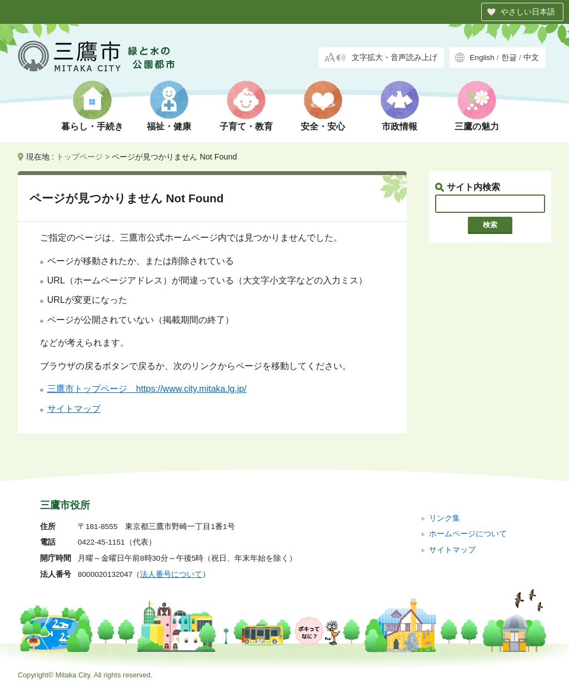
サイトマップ (74, 408)
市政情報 (399, 126)
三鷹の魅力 (477, 126)
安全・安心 (323, 126)
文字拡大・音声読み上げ (394, 57)
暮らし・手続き (92, 126)
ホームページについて (468, 534)
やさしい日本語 (528, 11)
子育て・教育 (246, 126)
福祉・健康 (169, 126)
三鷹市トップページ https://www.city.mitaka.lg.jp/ (147, 388)
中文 (531, 57)
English (482, 57)
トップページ (79, 156)
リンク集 (444, 518)
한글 (509, 57)
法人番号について (171, 574)
